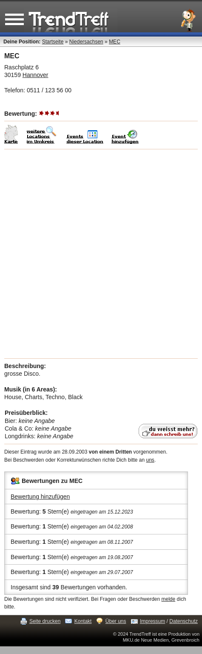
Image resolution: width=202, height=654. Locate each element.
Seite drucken (44, 621)
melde (169, 599)
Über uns (115, 621)
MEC (114, 42)
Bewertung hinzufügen (40, 496)
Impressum (152, 621)
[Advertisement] (101, 254)
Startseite (53, 42)
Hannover (35, 74)
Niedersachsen (86, 42)
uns (150, 460)
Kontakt (83, 621)
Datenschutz (183, 621)
